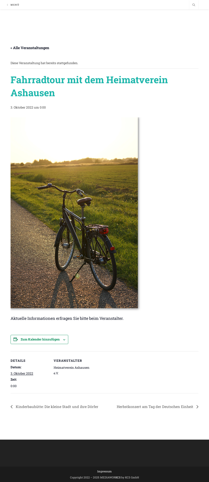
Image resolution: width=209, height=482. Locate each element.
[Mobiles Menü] (13, 4)
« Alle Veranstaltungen (30, 47)
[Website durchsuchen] (194, 5)
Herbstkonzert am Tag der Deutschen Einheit (155, 406)
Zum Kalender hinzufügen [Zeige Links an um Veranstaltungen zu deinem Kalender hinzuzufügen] (40, 339)
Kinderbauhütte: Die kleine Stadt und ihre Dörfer (56, 406)
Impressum (104, 471)
